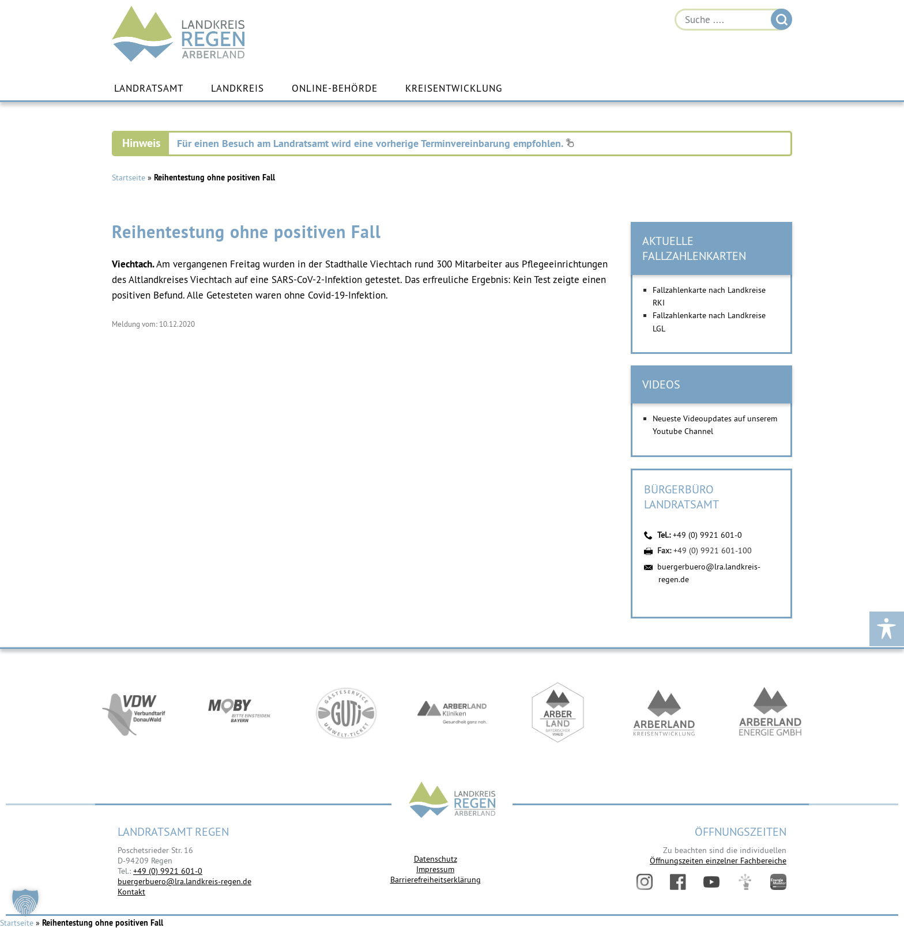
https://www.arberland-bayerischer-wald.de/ (558, 712)
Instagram (644, 882)
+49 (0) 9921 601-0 (707, 535)
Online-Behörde (335, 88)
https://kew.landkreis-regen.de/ (664, 712)
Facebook (678, 882)
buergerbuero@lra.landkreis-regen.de (184, 881)
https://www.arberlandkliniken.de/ (452, 712)
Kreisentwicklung (453, 88)
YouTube (711, 882)
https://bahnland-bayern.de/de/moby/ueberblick (239, 712)
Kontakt (131, 891)
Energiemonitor (778, 882)
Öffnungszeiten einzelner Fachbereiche (718, 860)
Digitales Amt (745, 882)
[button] (25, 902)
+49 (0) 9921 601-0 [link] (167, 871)
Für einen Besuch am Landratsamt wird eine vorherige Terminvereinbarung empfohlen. (375, 143)
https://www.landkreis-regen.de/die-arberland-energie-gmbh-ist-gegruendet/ (770, 712)
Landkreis (237, 88)
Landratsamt (148, 88)
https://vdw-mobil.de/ (133, 712)
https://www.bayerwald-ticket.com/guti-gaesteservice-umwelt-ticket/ (346, 712)
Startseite (128, 177)
